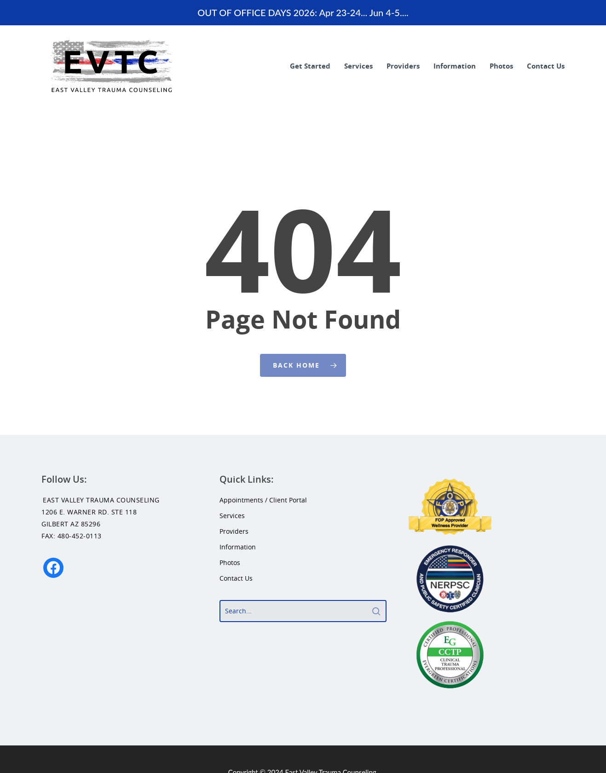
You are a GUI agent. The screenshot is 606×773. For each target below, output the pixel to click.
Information (454, 65)
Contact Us (546, 65)
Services (358, 65)
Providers (403, 65)
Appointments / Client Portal (263, 500)
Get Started (310, 65)
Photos (501, 65)
